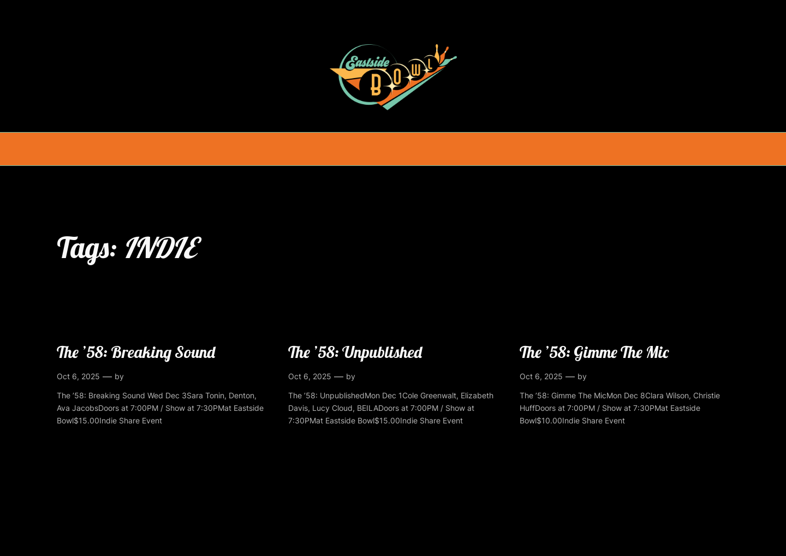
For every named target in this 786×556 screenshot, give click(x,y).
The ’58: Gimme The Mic (594, 352)
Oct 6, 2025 (78, 376)
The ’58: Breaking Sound (136, 352)
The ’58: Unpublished (355, 352)
